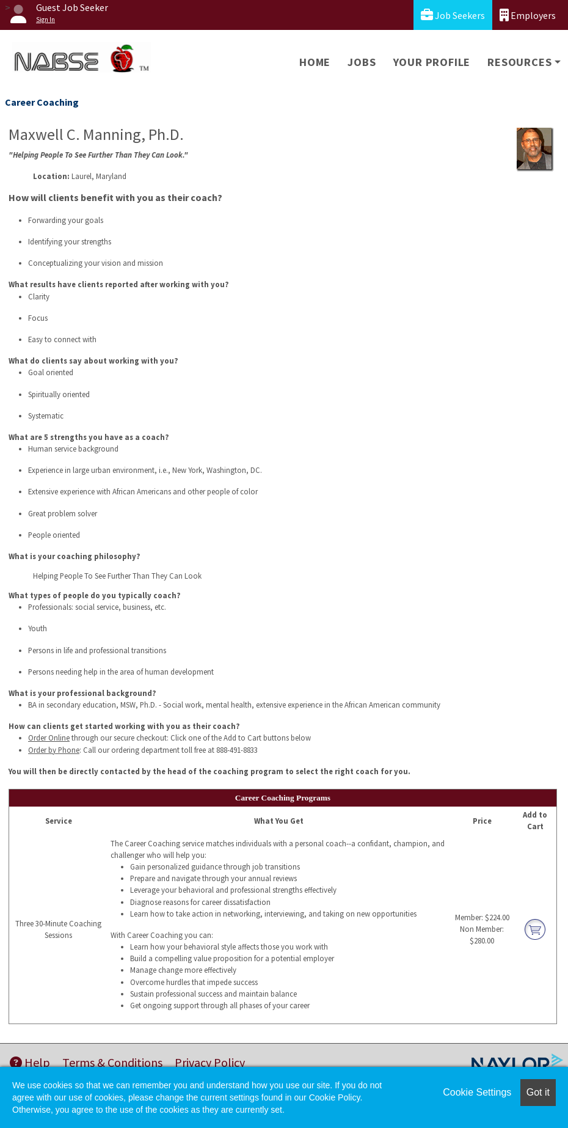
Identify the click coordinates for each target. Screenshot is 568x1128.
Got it (538, 1092)
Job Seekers (453, 15)
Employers (528, 15)
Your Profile (432, 62)
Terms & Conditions (112, 1062)
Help (30, 1062)
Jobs (362, 62)
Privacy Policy (210, 1062)
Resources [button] (519, 62)
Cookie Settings (477, 1092)
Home (314, 62)
